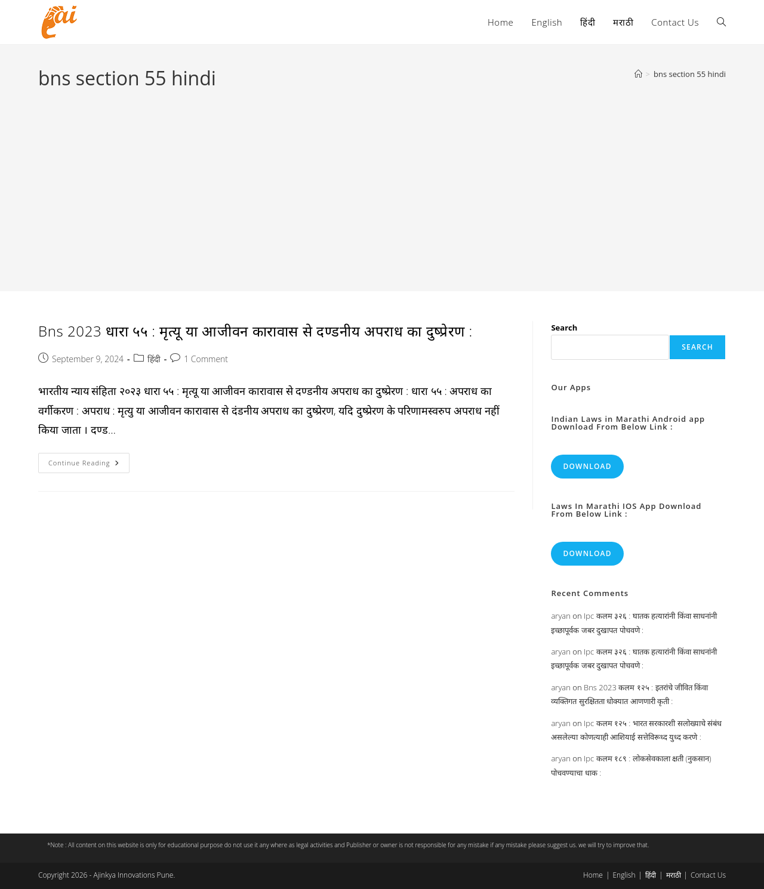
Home (593, 875)
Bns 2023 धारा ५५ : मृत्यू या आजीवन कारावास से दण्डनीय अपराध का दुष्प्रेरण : (255, 331)
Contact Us (708, 875)
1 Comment (206, 359)
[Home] (638, 74)
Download (587, 466)
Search (564, 327)
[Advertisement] (382, 181)
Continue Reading (89, 465)
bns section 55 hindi (690, 74)
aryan (560, 615)
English (623, 875)
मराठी (673, 875)
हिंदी (154, 359)
